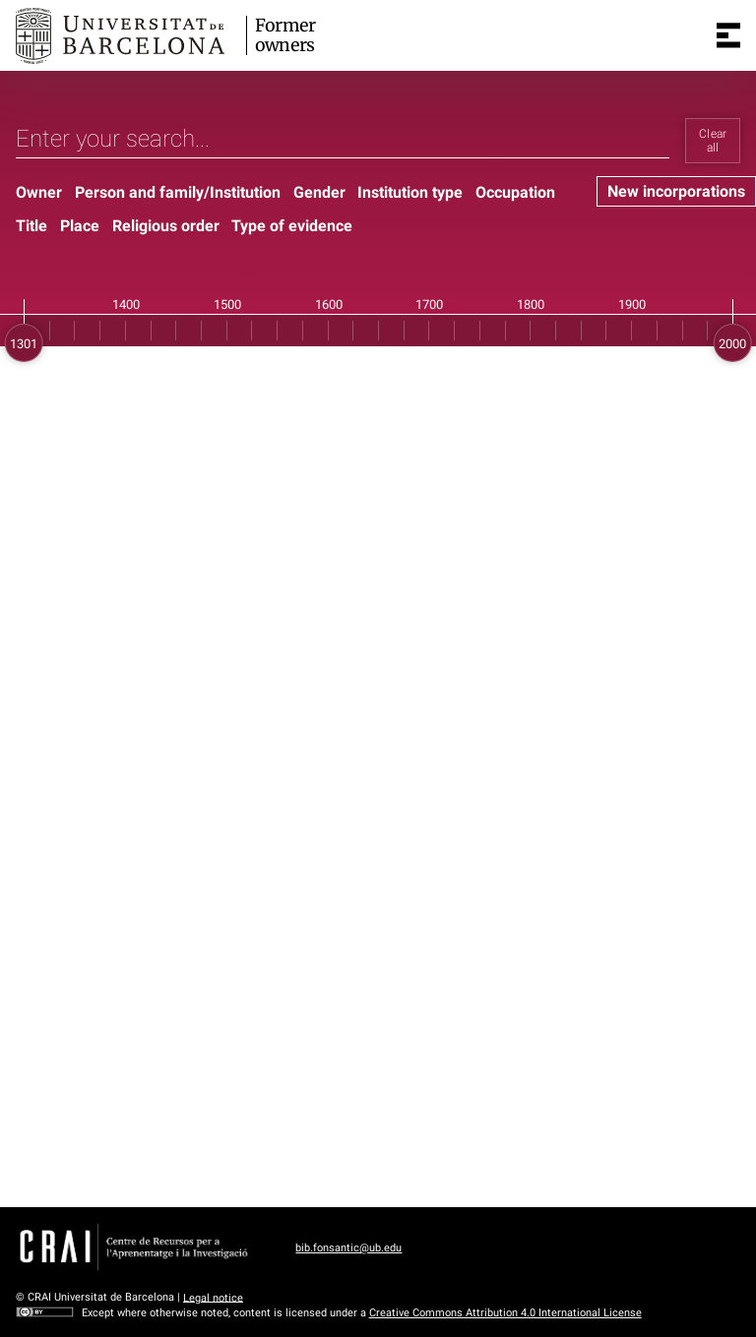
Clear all (713, 140)
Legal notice (213, 1297)
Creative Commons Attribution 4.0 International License (505, 1313)
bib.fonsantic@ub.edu (348, 1248)
